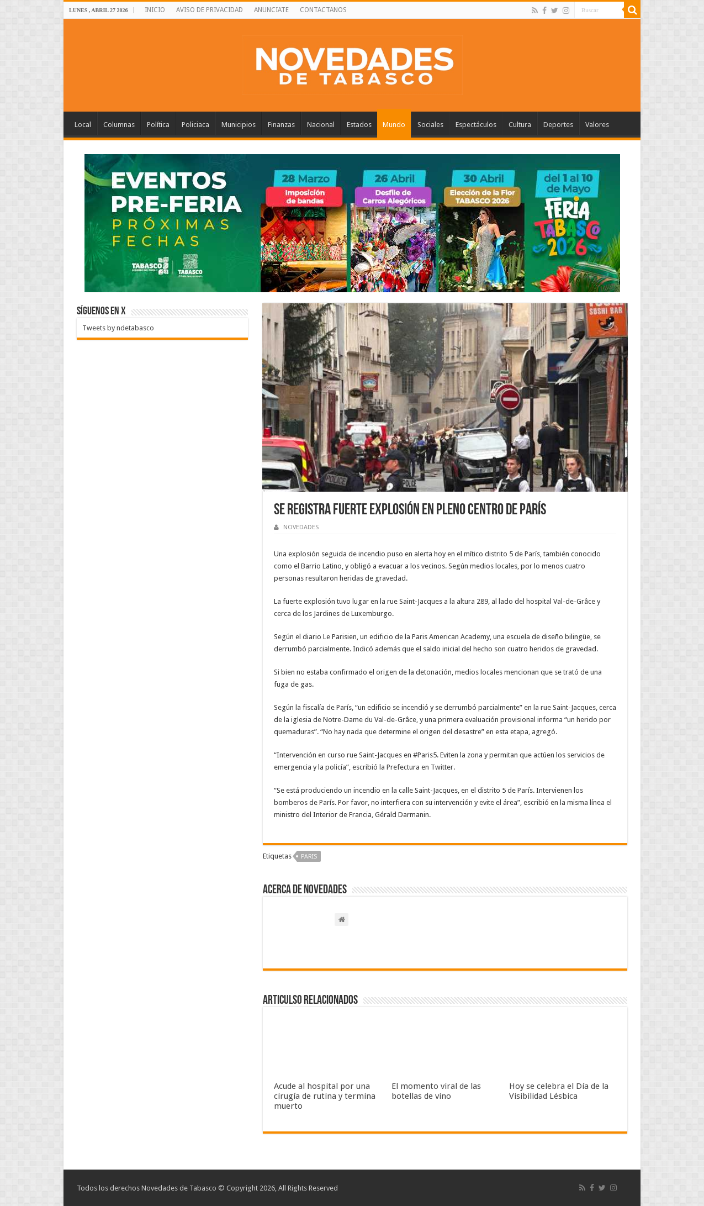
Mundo (394, 124)
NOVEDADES (301, 527)
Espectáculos (476, 124)
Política (158, 124)
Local (83, 124)
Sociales (430, 124)
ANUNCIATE (271, 10)
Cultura (520, 124)
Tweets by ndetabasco (118, 328)
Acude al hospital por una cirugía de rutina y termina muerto (324, 1096)
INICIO (155, 10)
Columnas (119, 124)
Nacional (321, 124)
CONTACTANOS (323, 10)
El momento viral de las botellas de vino (436, 1091)
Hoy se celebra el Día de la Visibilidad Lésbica (558, 1091)
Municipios (238, 124)
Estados (359, 124)
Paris (309, 856)
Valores (597, 124)
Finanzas (281, 124)
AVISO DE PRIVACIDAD (209, 10)
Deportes (558, 124)
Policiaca (195, 124)
